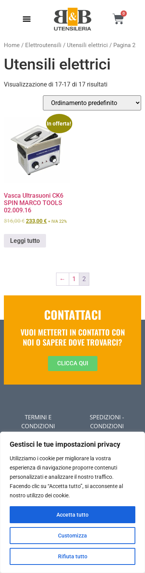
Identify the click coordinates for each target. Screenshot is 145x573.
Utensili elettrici (87, 45)
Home (12, 45)
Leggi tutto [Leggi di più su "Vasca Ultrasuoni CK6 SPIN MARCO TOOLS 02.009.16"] (25, 240)
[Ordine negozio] (92, 102)
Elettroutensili (43, 45)
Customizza (72, 535)
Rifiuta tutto (72, 556)
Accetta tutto (72, 515)
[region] (72, 502)
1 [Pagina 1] (74, 279)
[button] (26, 19)
